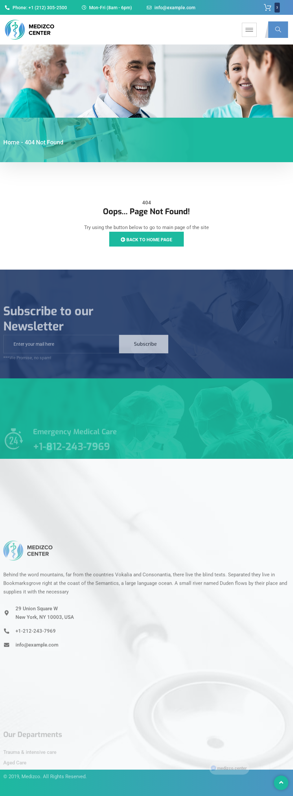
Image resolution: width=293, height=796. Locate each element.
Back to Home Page (146, 239)
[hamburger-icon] (249, 30)
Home (11, 142)
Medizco (30, 769)
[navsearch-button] (278, 29)
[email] (61, 350)
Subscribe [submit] (145, 350)
